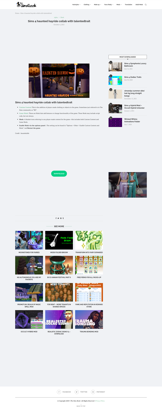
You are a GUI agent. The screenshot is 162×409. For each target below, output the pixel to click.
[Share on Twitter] (58, 218)
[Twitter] (81, 392)
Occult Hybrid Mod (29, 332)
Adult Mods (139, 4)
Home (17, 13)
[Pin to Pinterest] (61, 218)
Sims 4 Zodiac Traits (132, 77)
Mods (118, 4)
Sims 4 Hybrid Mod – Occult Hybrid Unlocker (134, 106)
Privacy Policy (100, 401)
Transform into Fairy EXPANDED (89, 252)
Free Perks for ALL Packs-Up (89, 277)
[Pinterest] (98, 392)
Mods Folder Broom (59, 252)
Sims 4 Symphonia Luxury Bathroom (135, 64)
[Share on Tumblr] (63, 218)
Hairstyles (75, 4)
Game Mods (23, 113)
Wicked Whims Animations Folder (132, 120)
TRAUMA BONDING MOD (89, 332)
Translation (128, 4)
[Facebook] (64, 392)
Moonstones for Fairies (29, 252)
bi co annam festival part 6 (59, 277)
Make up (97, 4)
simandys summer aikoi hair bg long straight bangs (134, 93)
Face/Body (108, 4)
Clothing (86, 4)
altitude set (127, 183)
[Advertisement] (59, 44)
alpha (56, 17)
